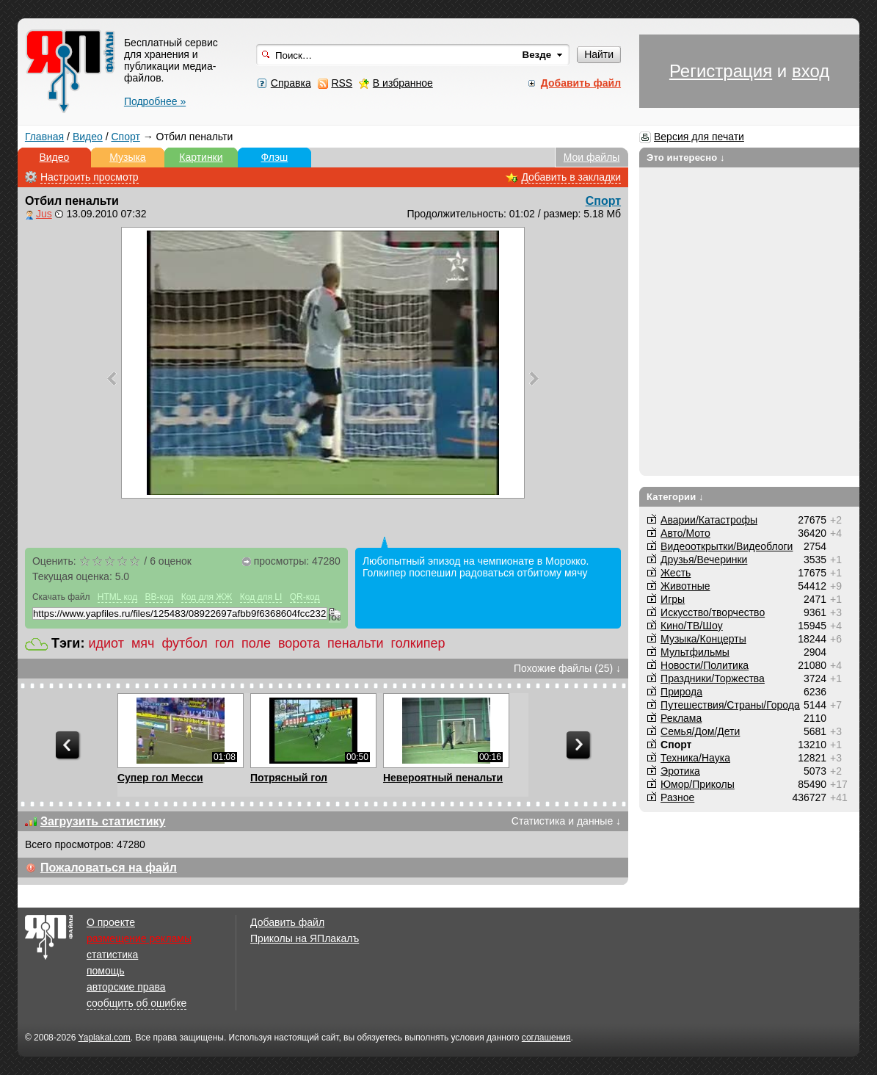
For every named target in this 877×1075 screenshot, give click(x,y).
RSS (341, 83)
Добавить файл (287, 922)
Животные (685, 586)
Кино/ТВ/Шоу (692, 625)
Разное (677, 797)
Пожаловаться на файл (108, 867)
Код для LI (261, 597)
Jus (44, 214)
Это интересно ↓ (686, 157)
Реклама (681, 718)
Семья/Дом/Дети (700, 731)
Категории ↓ (675, 496)
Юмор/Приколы (698, 784)
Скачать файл (61, 597)
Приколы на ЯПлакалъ (304, 938)
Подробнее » (155, 101)
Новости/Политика (705, 665)
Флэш (274, 157)
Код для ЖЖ (207, 597)
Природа (681, 692)
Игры (673, 599)
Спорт (125, 136)
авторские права (126, 987)
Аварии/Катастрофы (709, 520)
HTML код (117, 597)
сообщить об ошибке (136, 1003)
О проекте (111, 922)
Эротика (680, 771)
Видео (88, 136)
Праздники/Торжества (713, 678)
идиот (105, 643)
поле (256, 643)
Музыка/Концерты (703, 639)
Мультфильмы (695, 652)
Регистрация (720, 71)
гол (224, 643)
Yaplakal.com (105, 1037)
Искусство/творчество (713, 612)
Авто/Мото (685, 533)
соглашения (546, 1037)
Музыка (127, 157)
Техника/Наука (695, 758)
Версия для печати (699, 136)
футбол (184, 643)
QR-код (305, 597)
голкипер (418, 643)
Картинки (200, 157)
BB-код (159, 597)
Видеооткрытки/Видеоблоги (727, 546)
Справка (291, 83)
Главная (44, 136)
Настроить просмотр (89, 177)
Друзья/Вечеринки (704, 559)
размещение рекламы (139, 938)
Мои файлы (592, 157)
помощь (106, 971)
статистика (112, 954)
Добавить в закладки (571, 177)
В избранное (403, 83)
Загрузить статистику (103, 821)
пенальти (355, 643)
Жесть (676, 573)
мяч (143, 643)
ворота (299, 643)
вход (810, 71)
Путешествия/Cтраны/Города (730, 705)
